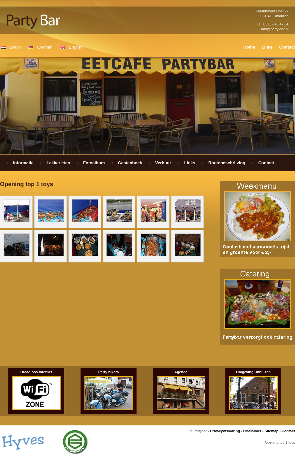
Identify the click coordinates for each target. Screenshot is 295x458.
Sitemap (271, 431)
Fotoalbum (94, 162)
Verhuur (163, 162)
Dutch (15, 47)
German (44, 47)
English (76, 47)
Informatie (23, 162)
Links (267, 47)
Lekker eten (58, 162)
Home (249, 47)
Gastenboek (130, 162)
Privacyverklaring (225, 431)
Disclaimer (252, 431)
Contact (287, 47)
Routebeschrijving (226, 162)
